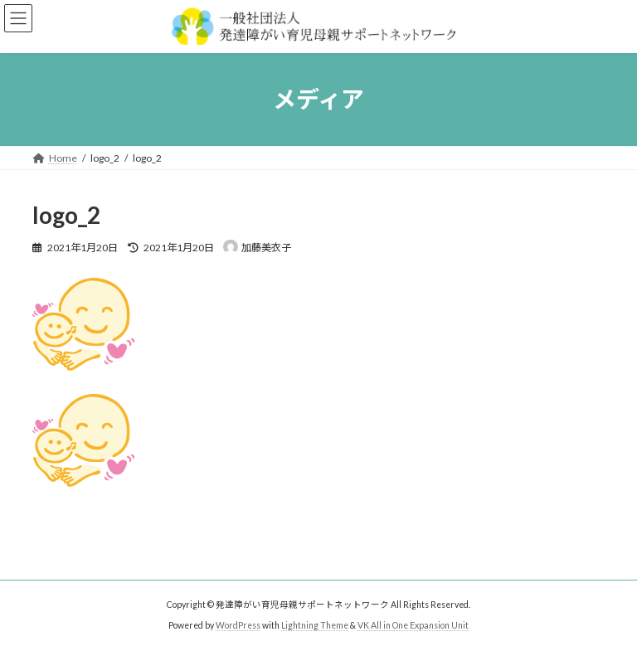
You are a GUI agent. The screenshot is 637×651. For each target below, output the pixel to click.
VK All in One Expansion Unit (413, 625)
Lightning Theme (314, 625)
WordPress (238, 625)
